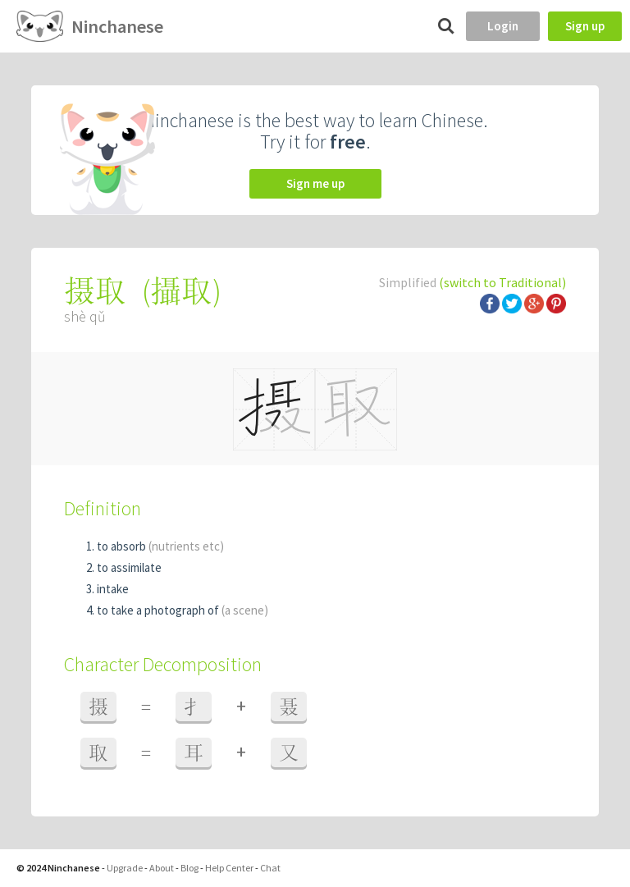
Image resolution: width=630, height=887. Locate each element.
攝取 (181, 291)
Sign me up (315, 183)
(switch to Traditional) (502, 282)
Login (502, 26)
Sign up (585, 26)
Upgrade (125, 868)
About (161, 868)
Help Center (229, 868)
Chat (270, 868)
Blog (189, 868)
